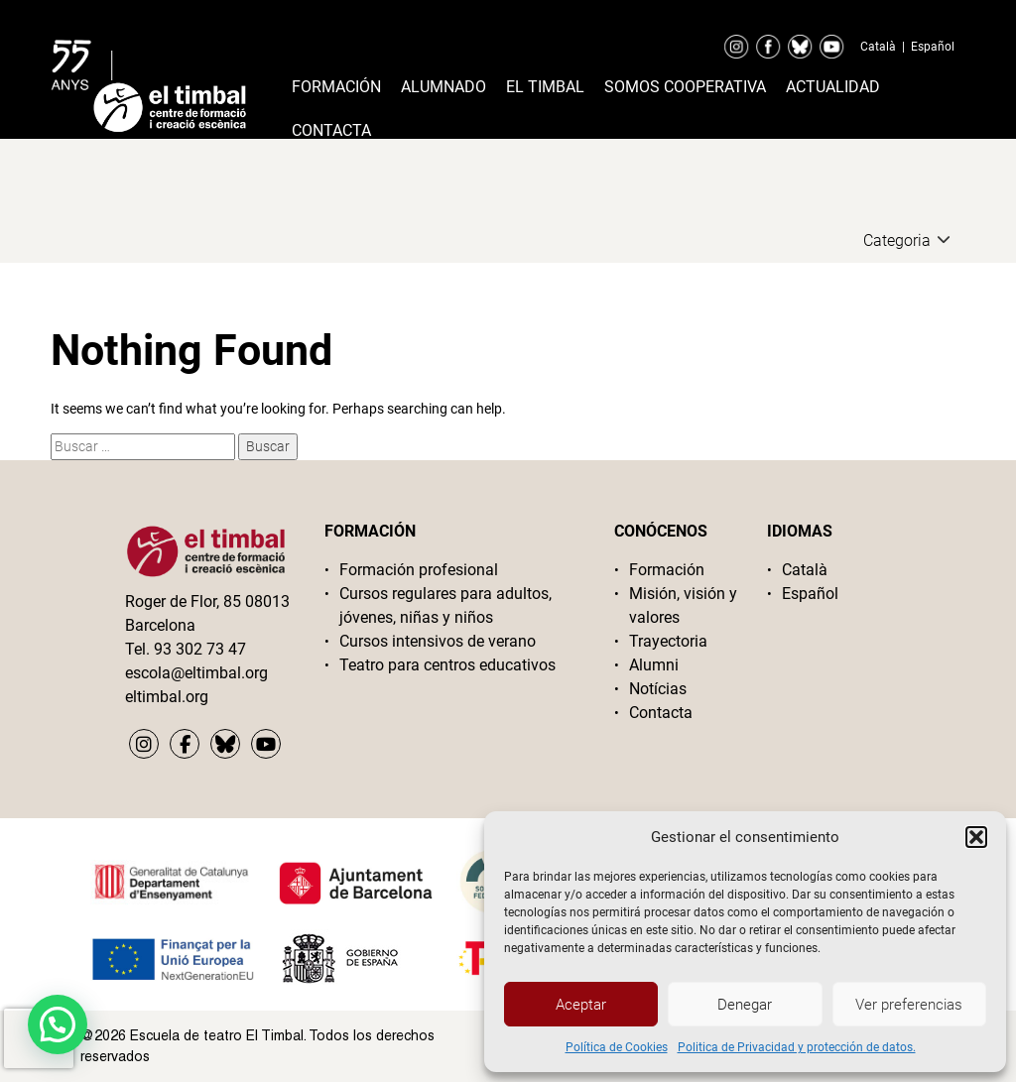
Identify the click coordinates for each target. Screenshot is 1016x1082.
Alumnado (443, 86)
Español (932, 47)
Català (878, 47)
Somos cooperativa (685, 86)
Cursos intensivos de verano (437, 641)
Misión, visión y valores (683, 605)
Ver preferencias (908, 1005)
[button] (976, 837)
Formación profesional (418, 569)
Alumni (654, 665)
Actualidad (833, 86)
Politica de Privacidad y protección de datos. (797, 1047)
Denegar (744, 1005)
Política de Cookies (617, 1047)
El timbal (545, 86)
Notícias (658, 688)
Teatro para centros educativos (447, 665)
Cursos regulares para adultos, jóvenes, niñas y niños (445, 605)
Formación (336, 86)
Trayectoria (668, 641)
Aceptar (581, 1005)
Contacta (331, 130)
